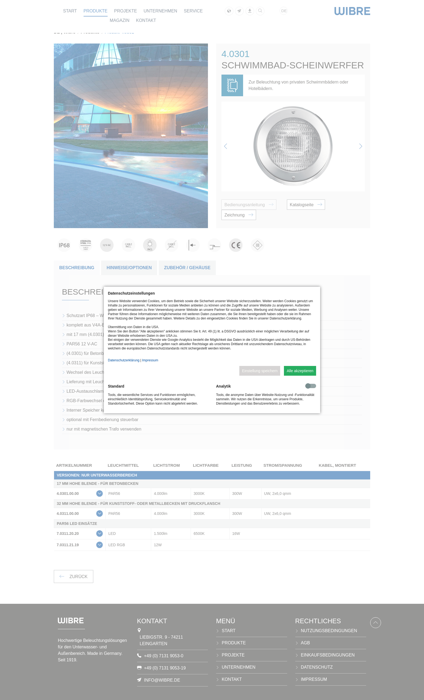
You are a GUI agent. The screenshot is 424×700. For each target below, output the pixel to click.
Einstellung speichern (260, 371)
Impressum (150, 360)
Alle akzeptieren (300, 371)
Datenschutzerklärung (124, 360)
